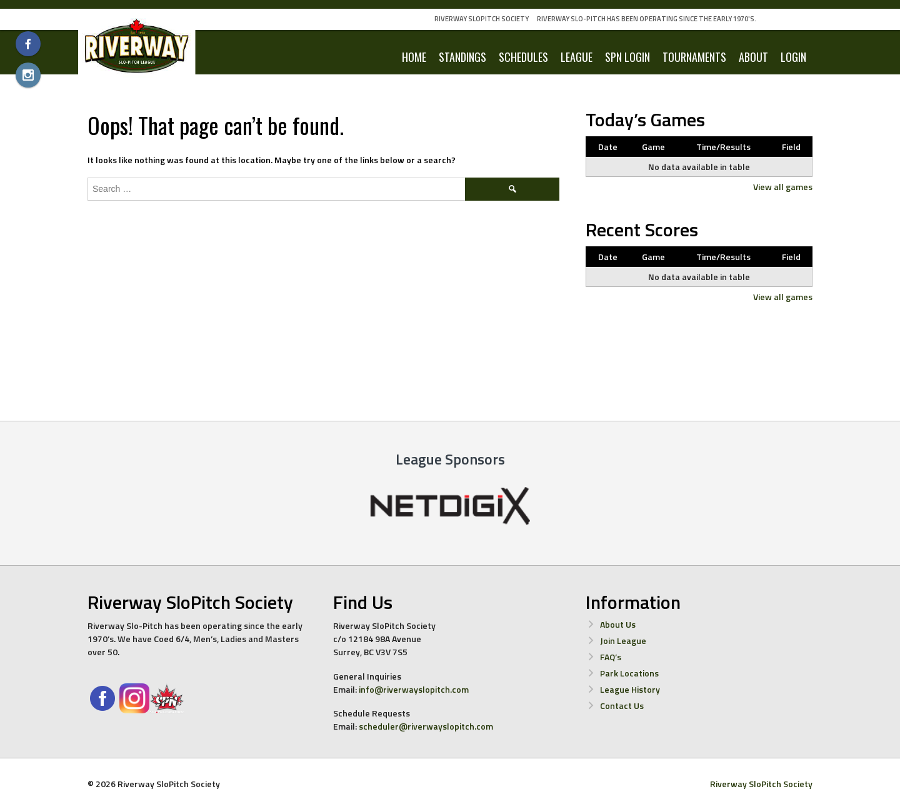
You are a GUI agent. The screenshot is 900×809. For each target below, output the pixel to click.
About (753, 57)
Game (653, 146)
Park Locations (629, 673)
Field (791, 146)
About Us (618, 624)
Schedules (523, 57)
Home (414, 57)
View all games (782, 186)
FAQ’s (610, 656)
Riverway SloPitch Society (481, 19)
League (576, 57)
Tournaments (694, 57)
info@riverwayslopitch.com (414, 689)
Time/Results (723, 146)
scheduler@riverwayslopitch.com (426, 726)
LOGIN (793, 57)
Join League (623, 640)
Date (608, 146)
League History (630, 689)
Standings (462, 57)
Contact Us (622, 705)
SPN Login (627, 57)
